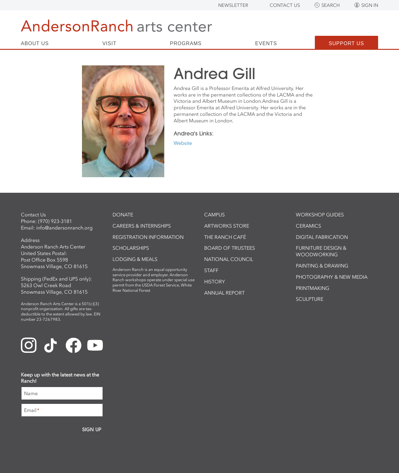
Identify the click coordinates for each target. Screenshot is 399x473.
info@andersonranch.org (64, 228)
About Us (35, 43)
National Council (228, 259)
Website (183, 143)
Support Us (346, 43)
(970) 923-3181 (55, 221)
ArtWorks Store (226, 226)
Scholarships (131, 248)
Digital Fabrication (322, 237)
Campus (214, 214)
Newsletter (233, 5)
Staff (211, 270)
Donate (123, 214)
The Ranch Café (225, 237)
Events (266, 43)
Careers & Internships (142, 226)
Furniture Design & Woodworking (321, 251)
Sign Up (91, 429)
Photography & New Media (332, 277)
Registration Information (148, 237)
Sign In (369, 5)
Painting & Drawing (322, 266)
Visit (109, 43)
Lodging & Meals (135, 259)
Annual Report (224, 293)
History (214, 281)
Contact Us (285, 5)
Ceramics (308, 226)
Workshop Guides (320, 214)
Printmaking (312, 288)
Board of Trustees (229, 248)
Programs (185, 43)
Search (330, 5)
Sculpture (309, 299)
